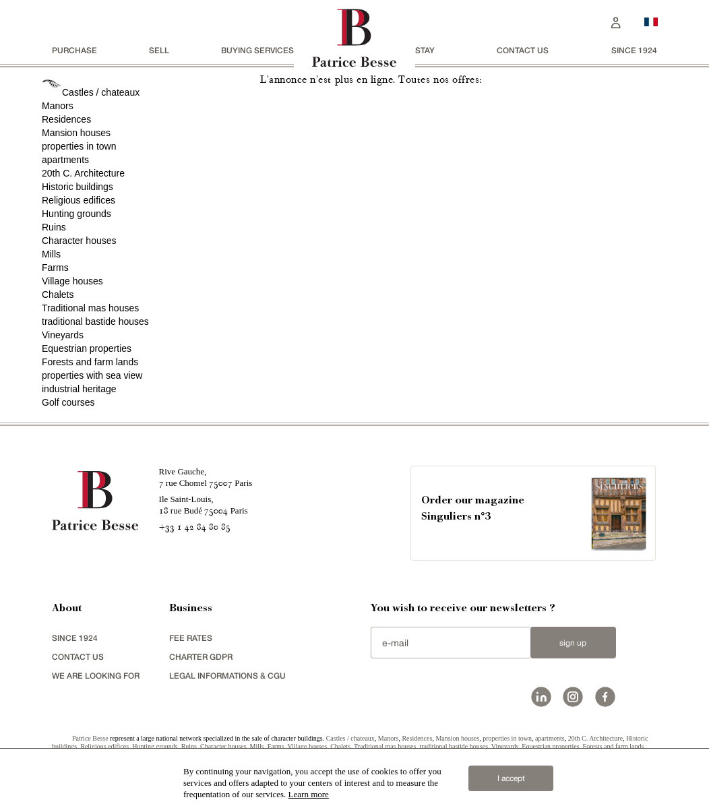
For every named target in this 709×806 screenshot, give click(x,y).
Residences (66, 119)
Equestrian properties (86, 348)
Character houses (79, 240)
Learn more (308, 794)
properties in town (79, 146)
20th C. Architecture (83, 173)
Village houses (72, 281)
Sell (159, 50)
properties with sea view (92, 375)
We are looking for (96, 676)
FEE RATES (190, 638)
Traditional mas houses (90, 308)
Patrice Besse (90, 738)
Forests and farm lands (90, 361)
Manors (57, 105)
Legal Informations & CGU (227, 676)
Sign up (572, 643)
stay (425, 50)
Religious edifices (78, 200)
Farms (55, 267)
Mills (51, 254)
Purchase (74, 50)
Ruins (54, 227)
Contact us (523, 50)
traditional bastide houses (95, 321)
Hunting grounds (76, 213)
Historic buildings (77, 186)
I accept (511, 778)
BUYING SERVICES (257, 50)
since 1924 (634, 50)
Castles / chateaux (101, 92)
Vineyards (63, 335)
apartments (65, 159)
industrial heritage (79, 388)
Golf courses (68, 402)
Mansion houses (76, 132)
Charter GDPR (201, 657)
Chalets (57, 294)
